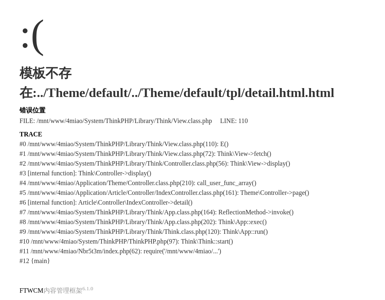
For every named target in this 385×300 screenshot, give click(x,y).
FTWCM (31, 290)
